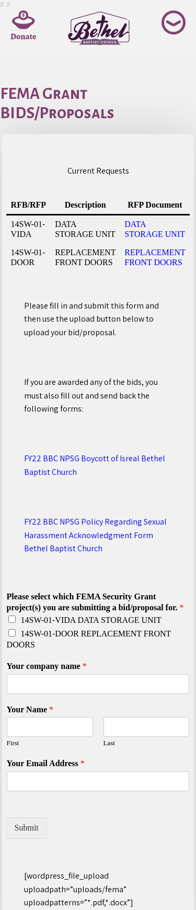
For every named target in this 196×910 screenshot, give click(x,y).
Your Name (30, 709)
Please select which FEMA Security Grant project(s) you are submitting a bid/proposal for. (95, 602)
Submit (27, 827)
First (13, 743)
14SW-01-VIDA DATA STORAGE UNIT (91, 620)
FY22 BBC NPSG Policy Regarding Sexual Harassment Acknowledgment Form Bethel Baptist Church (95, 535)
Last (109, 743)
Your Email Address (46, 763)
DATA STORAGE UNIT (154, 229)
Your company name (47, 666)
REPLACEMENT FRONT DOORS (154, 257)
